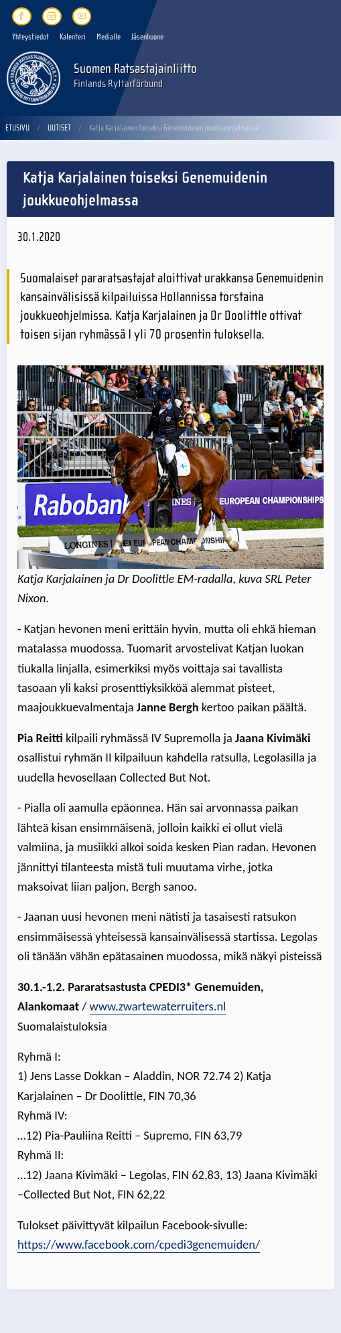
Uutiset (59, 127)
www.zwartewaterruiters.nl (158, 1006)
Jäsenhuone (147, 36)
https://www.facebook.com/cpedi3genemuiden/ (138, 1244)
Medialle (108, 36)
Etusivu (17, 127)
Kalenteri (73, 36)
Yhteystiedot (30, 36)
